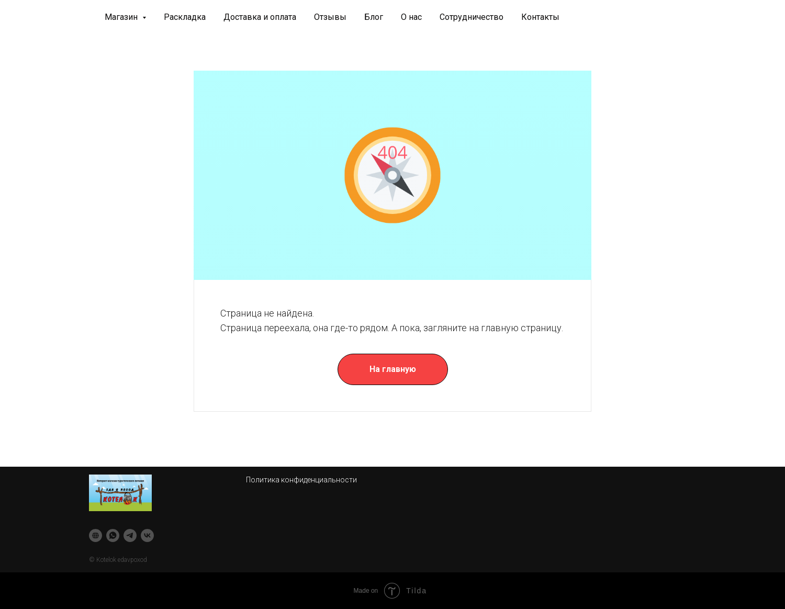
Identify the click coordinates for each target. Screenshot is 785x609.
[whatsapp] (112, 535)
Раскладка (185, 17)
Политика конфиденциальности (301, 480)
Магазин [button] (122, 17)
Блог (373, 17)
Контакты (540, 17)
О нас (411, 17)
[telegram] (130, 535)
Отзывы (330, 17)
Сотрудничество (471, 17)
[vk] (147, 535)
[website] (95, 535)
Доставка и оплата (259, 17)
